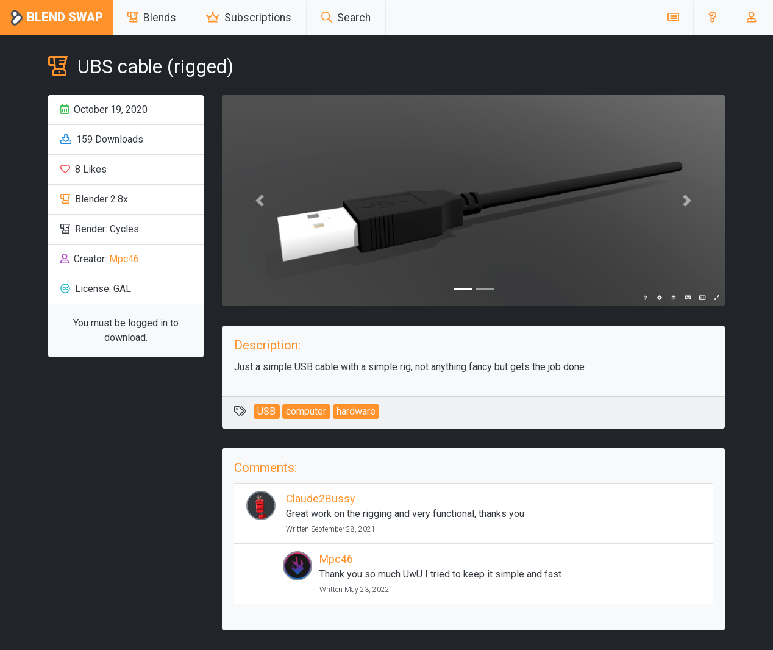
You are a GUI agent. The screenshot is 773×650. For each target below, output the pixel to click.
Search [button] (346, 18)
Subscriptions (248, 18)
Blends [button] (151, 18)
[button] (712, 17)
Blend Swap (56, 18)
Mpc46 (124, 259)
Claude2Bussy (320, 499)
